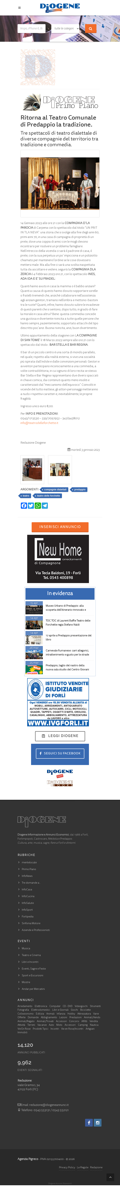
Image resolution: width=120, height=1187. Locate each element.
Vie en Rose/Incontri (72, 1029)
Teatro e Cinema (31, 955)
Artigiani (90, 1029)
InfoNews (27, 876)
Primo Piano (29, 869)
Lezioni (63, 1017)
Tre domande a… (31, 883)
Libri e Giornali (60, 1010)
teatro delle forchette (48, 495)
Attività (21, 1025)
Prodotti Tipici (40, 1029)
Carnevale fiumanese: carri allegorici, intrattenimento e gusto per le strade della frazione (67, 655)
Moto (59, 1025)
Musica (26, 948)
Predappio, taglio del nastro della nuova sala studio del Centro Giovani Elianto (67, 669)
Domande (33, 1017)
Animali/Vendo (92, 1017)
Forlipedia (27, 916)
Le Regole (82, 1167)
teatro (26, 495)
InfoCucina (28, 896)
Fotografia (23, 1010)
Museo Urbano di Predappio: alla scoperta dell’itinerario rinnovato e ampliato (66, 610)
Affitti (84, 1021)
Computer (55, 1006)
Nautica (94, 1025)
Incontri (55, 1029)
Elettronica (41, 1006)
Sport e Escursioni (32, 975)
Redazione (96, 1167)
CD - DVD (67, 1006)
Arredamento (25, 1006)
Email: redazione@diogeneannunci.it (43, 1105)
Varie (96, 1014)
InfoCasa (27, 889)
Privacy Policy (67, 1167)
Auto (51, 1025)
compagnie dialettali (55, 489)
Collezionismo (26, 1014)
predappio (79, 489)
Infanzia (61, 1014)
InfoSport (27, 910)
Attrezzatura (84, 1014)
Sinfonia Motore (31, 923)
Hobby (71, 1014)
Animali (50, 1014)
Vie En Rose (24, 1029)
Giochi (74, 1010)
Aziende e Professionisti (36, 930)
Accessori (61, 1021)
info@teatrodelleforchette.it (39, 423)
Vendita (94, 1021)
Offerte (21, 1017)
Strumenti (95, 1006)
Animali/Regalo (26, 1021)
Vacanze (42, 1025)
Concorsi (74, 1021)
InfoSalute (28, 903)
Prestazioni (75, 1017)
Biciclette (85, 1010)
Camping (83, 1025)
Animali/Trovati (45, 1021)
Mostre (26, 982)
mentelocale (29, 862)
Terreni (31, 1025)
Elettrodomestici (40, 1010)
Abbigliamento (49, 1017)
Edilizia (40, 1014)
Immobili (22, 1033)
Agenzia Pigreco (28, 1159)
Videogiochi (81, 1006)
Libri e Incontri (30, 962)
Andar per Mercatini (33, 989)
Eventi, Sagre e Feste (34, 969)
